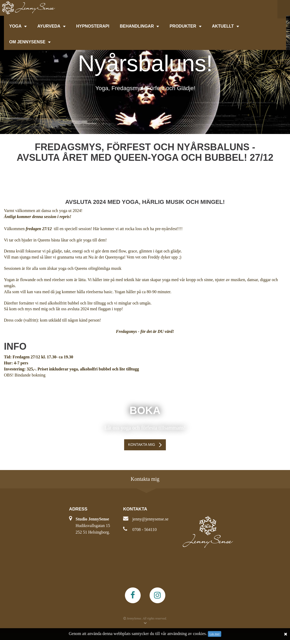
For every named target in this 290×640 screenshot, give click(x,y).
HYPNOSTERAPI (92, 26)
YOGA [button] (18, 26)
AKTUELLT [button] (225, 26)
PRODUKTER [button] (185, 26)
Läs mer (214, 634)
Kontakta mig (141, 444)
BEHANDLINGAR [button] (139, 26)
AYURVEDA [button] (51, 26)
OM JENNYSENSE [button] (30, 42)
